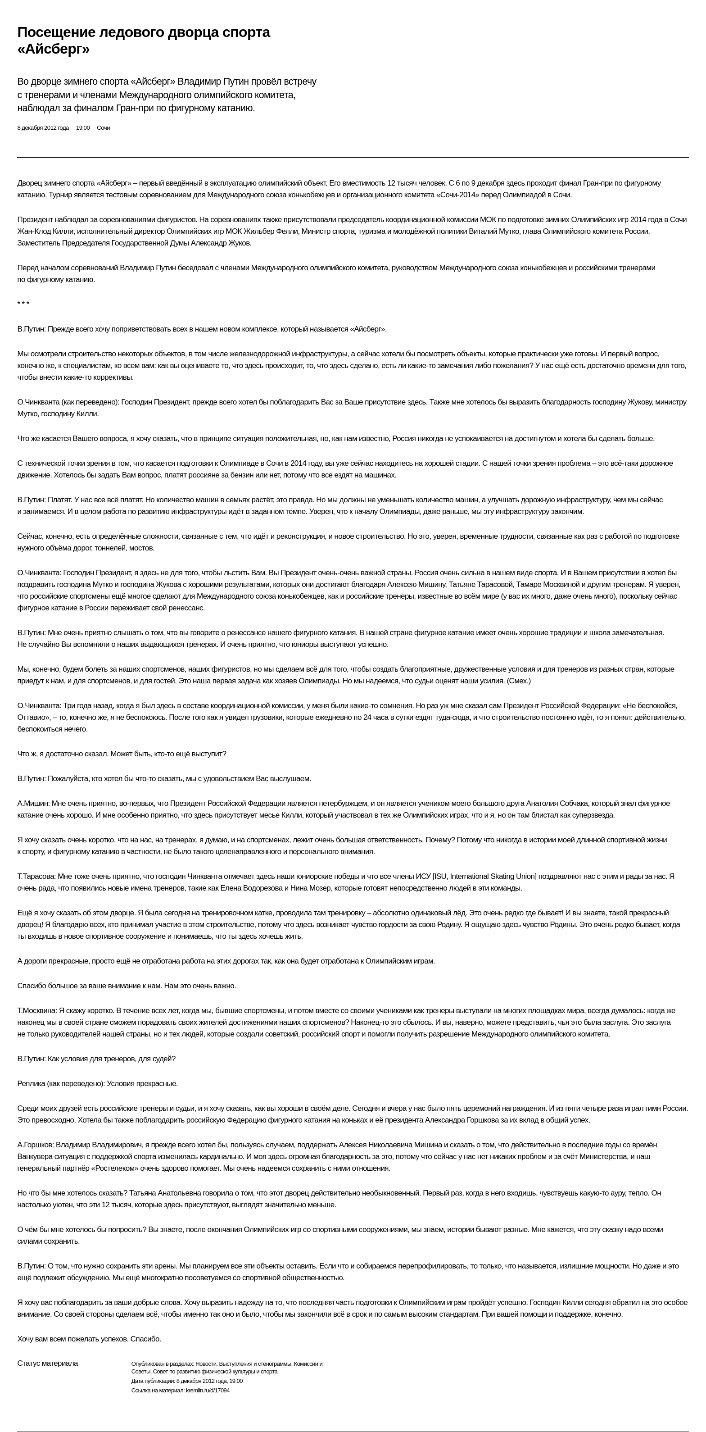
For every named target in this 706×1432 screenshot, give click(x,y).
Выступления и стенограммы (255, 1363)
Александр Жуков (220, 243)
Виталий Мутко (494, 231)
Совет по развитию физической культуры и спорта (215, 1371)
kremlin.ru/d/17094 (208, 1390)
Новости (205, 1363)
